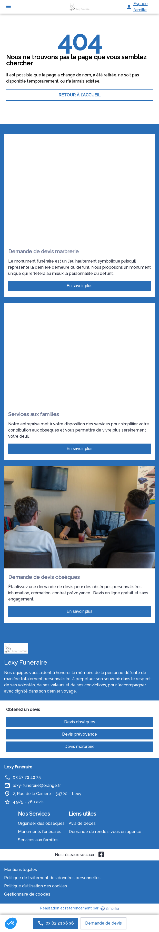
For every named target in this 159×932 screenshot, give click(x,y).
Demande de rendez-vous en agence (105, 831)
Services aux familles (38, 839)
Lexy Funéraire (18, 767)
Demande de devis (103, 923)
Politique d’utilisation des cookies (35, 886)
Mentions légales (20, 869)
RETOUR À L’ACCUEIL (79, 95)
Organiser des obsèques (41, 823)
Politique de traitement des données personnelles (52, 877)
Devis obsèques (79, 721)
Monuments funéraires (39, 831)
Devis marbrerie (79, 746)
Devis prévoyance (79, 734)
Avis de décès (82, 823)
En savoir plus (80, 286)
